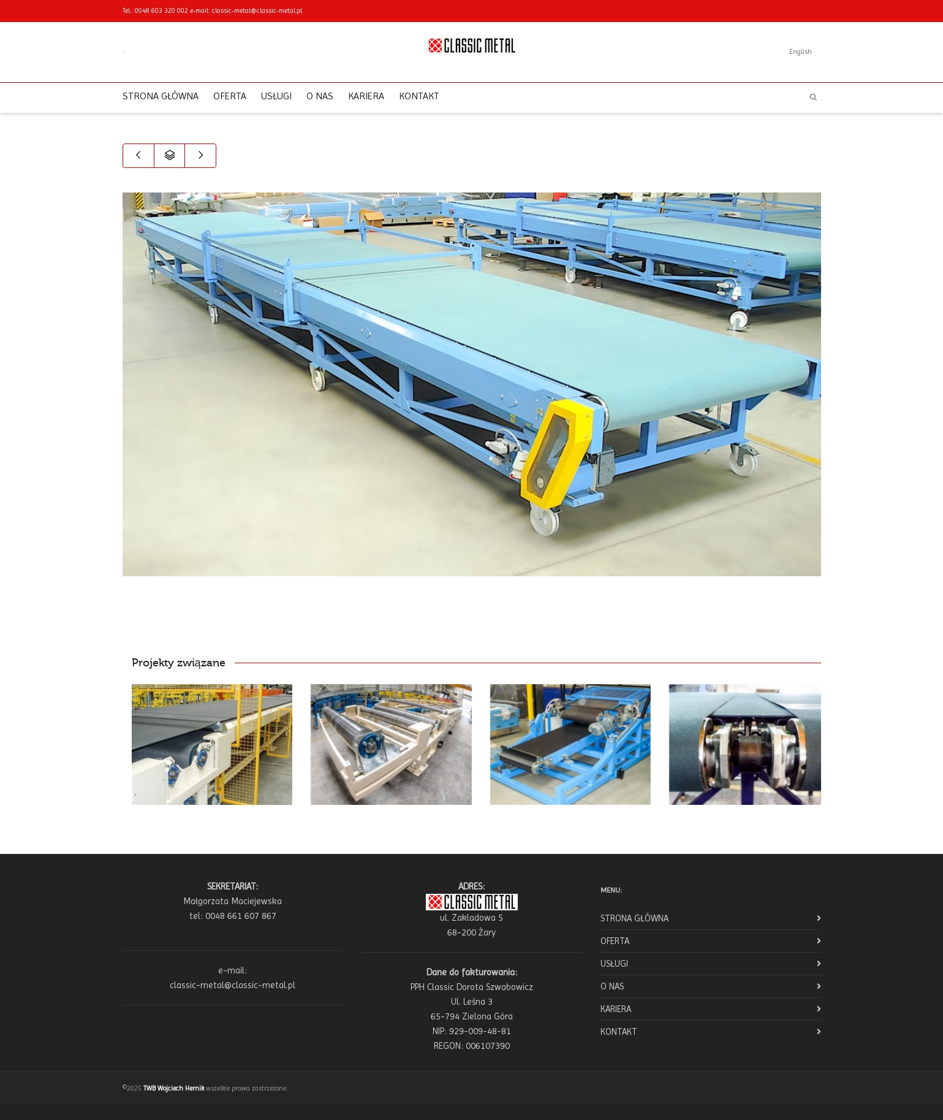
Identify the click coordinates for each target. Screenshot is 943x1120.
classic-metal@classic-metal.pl (257, 11)
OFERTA (229, 96)
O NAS (319, 96)
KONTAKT (419, 96)
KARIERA (366, 96)
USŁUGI (276, 96)
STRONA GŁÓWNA (161, 96)
